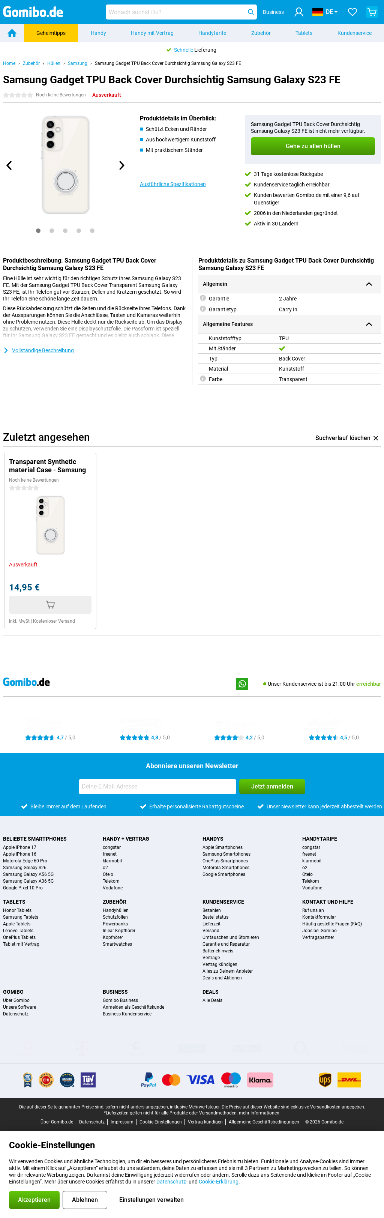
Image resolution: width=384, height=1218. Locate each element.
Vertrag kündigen (219, 964)
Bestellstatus (215, 917)
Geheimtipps (51, 33)
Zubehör (261, 33)
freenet (110, 854)
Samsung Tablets (20, 917)
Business (115, 992)
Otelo (108, 874)
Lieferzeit (211, 924)
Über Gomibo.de (56, 1122)
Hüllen (53, 63)
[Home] (12, 33)
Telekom (111, 881)
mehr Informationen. (259, 1113)
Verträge (211, 957)
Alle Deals (212, 1000)
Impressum (122, 1122)
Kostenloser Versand (54, 621)
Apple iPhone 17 (19, 847)
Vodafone (113, 888)
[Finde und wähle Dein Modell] (181, 12)
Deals (210, 992)
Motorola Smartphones (225, 867)
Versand (210, 930)
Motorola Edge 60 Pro (25, 861)
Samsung (77, 63)
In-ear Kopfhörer (119, 930)
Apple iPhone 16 (19, 854)
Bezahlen (211, 910)
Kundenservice (355, 33)
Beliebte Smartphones (35, 839)
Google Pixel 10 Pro (23, 888)
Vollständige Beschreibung (38, 350)
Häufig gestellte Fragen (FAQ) (332, 924)
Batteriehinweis (217, 951)
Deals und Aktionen (222, 978)
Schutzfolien (115, 917)
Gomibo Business (120, 1000)
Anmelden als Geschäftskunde (133, 1007)
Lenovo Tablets (18, 930)
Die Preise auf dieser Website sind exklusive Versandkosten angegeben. (293, 1107)
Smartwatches (117, 944)
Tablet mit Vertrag (21, 944)
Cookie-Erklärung (218, 1182)
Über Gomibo (16, 1000)
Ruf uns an (313, 910)
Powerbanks (115, 924)
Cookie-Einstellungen (161, 1122)
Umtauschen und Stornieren (230, 937)
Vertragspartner (318, 937)
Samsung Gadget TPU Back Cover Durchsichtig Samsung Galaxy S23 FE (168, 63)
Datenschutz (15, 1014)
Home (9, 63)
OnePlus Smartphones (225, 861)
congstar (112, 847)
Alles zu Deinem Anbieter (227, 971)
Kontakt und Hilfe (327, 902)
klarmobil (112, 861)
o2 (105, 867)
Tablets (304, 33)
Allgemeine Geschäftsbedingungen (264, 1122)
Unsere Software (19, 1007)
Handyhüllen (116, 910)
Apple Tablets (16, 924)
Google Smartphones (223, 874)
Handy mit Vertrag (152, 33)
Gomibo (13, 992)
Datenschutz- (172, 1182)
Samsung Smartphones (226, 854)
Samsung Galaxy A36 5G (28, 881)
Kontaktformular (319, 917)
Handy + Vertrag (126, 839)
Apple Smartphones (222, 847)
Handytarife (212, 33)
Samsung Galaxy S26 (24, 867)
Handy (98, 33)
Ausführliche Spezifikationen (173, 184)
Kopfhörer (113, 937)
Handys (213, 839)
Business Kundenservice (127, 1014)
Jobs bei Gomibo (319, 930)
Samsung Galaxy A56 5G (28, 874)
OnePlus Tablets (19, 937)
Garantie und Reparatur (226, 944)
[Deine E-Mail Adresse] (157, 786)
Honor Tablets (17, 910)
